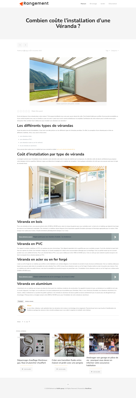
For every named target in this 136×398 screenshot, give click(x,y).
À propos (20, 301)
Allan (26, 51)
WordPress (88, 388)
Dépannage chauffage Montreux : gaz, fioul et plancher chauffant (32, 361)
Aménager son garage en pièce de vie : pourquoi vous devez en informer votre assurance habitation (102, 361)
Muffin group (60, 388)
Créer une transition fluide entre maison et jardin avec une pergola (67, 361)
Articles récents (29, 301)
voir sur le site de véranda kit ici (66, 149)
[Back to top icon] (68, 384)
